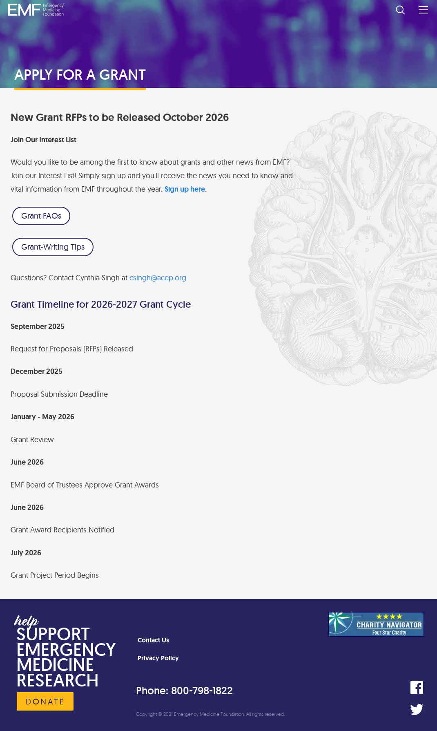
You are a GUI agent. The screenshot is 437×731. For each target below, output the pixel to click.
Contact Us (153, 640)
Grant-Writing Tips (53, 246)
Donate (45, 701)
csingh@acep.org (157, 277)
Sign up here (185, 189)
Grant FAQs (41, 215)
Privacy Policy (158, 658)
